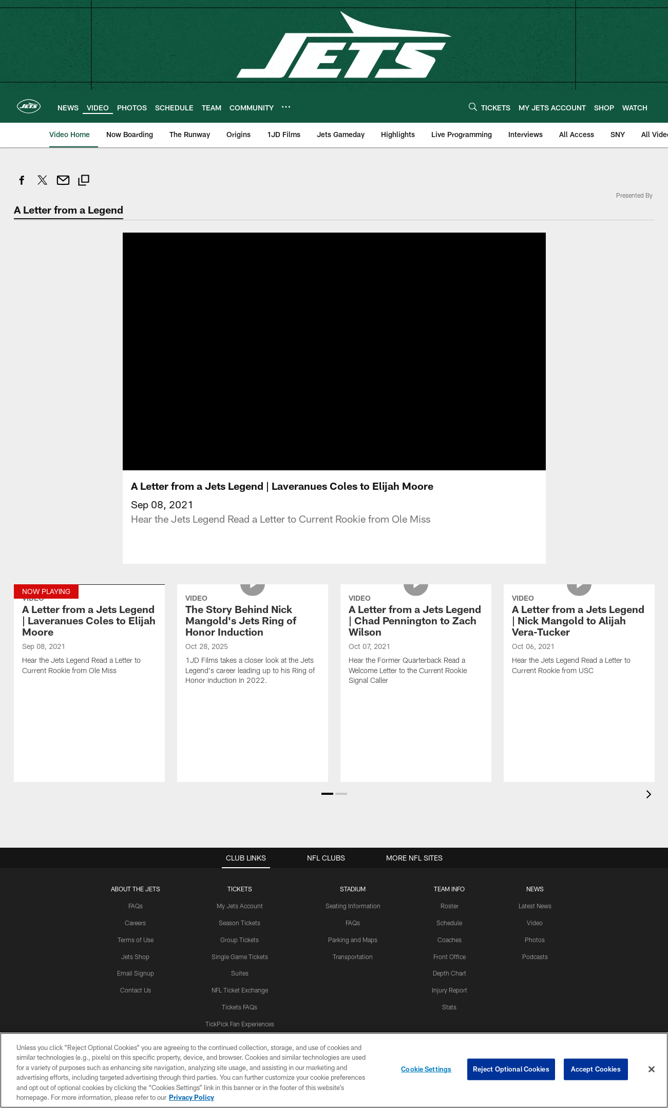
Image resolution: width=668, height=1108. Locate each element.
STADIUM (353, 888)
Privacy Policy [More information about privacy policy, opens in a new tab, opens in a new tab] (191, 1097)
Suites (240, 973)
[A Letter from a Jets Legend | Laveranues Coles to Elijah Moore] (89, 635)
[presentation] (650, 795)
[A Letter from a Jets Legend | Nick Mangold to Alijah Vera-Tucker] (579, 635)
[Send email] (63, 185)
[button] (327, 793)
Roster (450, 905)
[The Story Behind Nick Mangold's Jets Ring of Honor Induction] (252, 641)
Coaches (449, 939)
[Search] (473, 106)
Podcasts (535, 956)
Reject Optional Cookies (511, 1069)
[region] (334, 1070)
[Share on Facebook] (22, 185)
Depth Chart (449, 973)
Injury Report (449, 990)
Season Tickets (239, 922)
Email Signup (135, 973)
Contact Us (135, 990)
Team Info (449, 888)
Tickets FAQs (239, 1006)
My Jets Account (240, 905)
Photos (535, 939)
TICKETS (239, 888)
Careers (135, 922)
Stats (449, 1006)
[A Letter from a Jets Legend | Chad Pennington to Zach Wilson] (415, 641)
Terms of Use (136, 939)
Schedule (449, 922)
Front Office (449, 956)
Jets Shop (135, 956)
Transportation (353, 956)
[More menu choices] (286, 107)
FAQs (135, 905)
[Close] (651, 1069)
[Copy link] (83, 181)
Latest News (535, 905)
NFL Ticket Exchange (240, 990)
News (535, 888)
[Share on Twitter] (42, 185)
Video (535, 922)
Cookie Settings (426, 1069)
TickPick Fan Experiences (239, 1023)
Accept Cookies (596, 1069)
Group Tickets (239, 939)
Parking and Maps (352, 939)
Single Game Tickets (240, 956)
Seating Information (353, 905)
